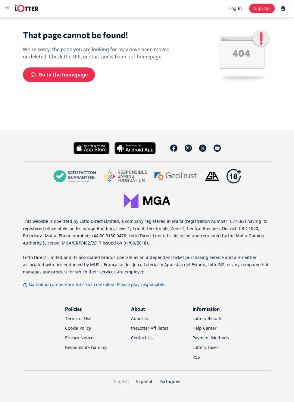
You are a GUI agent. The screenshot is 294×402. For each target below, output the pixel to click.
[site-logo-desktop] (26, 8)
